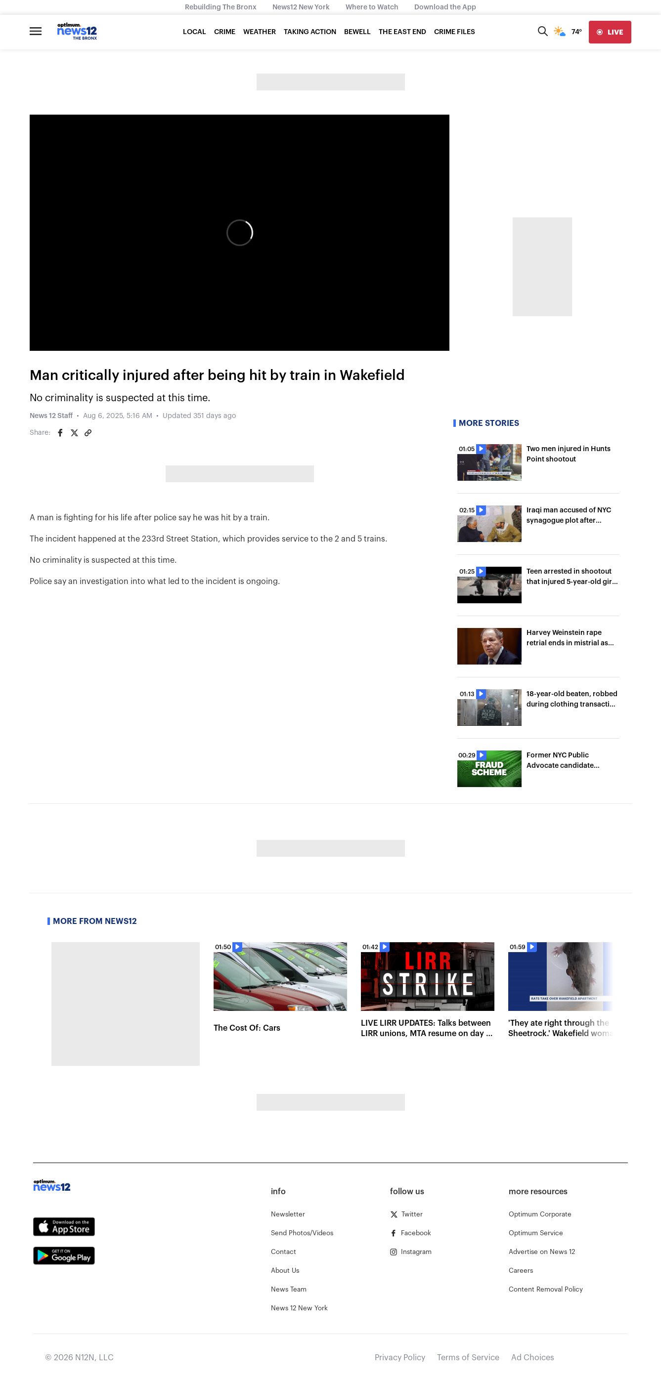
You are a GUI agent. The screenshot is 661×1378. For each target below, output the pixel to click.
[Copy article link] (88, 433)
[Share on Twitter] (74, 433)
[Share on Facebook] (60, 433)
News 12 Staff (51, 416)
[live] (610, 32)
